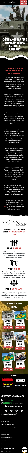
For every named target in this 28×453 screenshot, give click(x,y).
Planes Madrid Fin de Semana (8, 424)
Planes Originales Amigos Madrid (9, 427)
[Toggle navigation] (4, 2)
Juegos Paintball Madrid (7, 437)
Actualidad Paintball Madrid (7, 418)
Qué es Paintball (5, 421)
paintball (15, 79)
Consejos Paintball (5, 434)
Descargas (3, 440)
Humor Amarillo (20, 322)
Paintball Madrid (8, 322)
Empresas (20, 364)
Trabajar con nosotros (6, 444)
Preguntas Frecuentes (6, 431)
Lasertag (8, 342)
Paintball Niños (20, 343)
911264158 (7, 400)
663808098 (6, 403)
